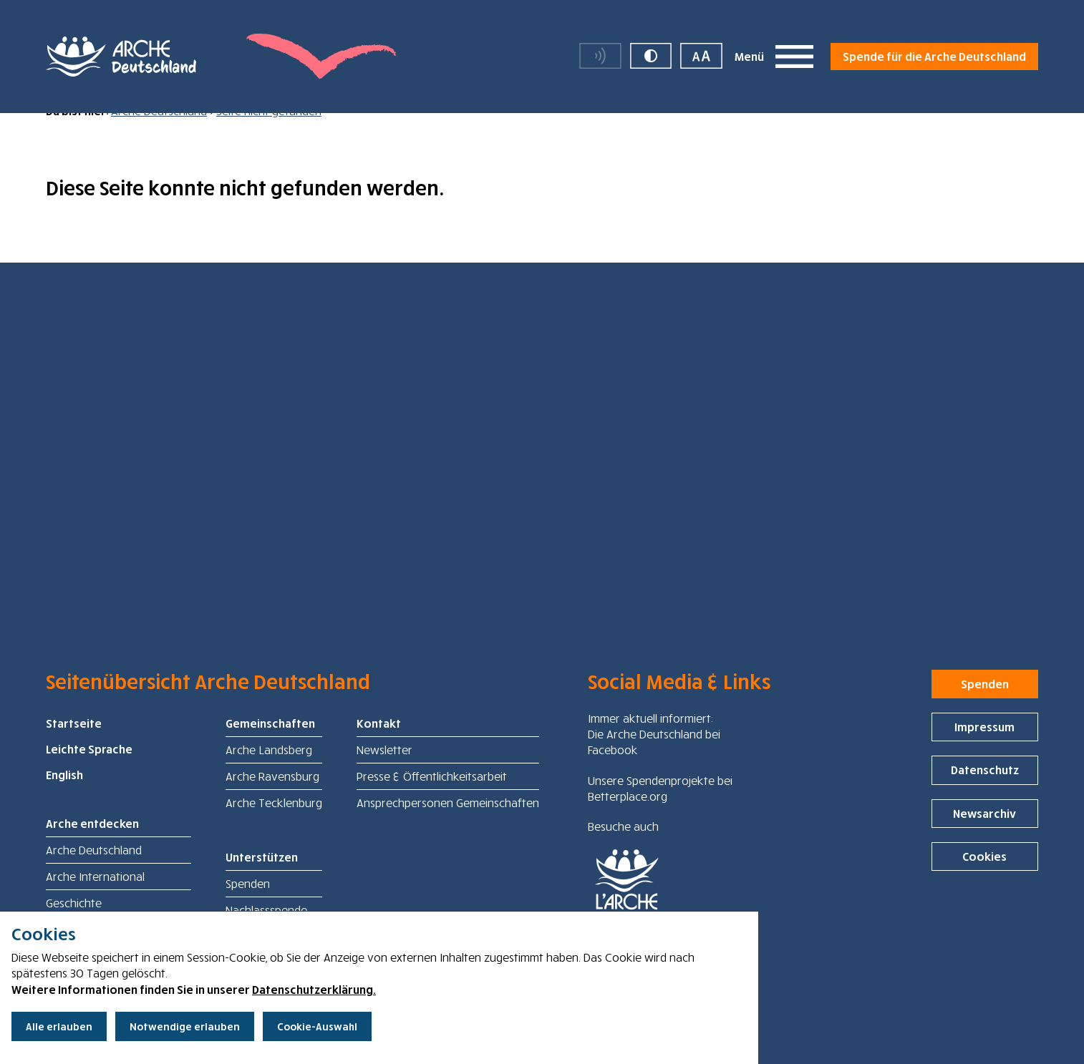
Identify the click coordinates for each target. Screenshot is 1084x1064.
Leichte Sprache (89, 772)
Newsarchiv (984, 836)
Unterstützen (262, 880)
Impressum (984, 750)
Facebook (613, 773)
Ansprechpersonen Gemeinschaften (448, 826)
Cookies (984, 879)
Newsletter (384, 773)
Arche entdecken (92, 846)
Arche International (95, 899)
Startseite (74, 746)
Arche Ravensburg (272, 799)
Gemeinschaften (270, 746)
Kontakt (379, 746)
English (64, 798)
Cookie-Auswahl (317, 1026)
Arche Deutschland (159, 134)
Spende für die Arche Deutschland (934, 57)
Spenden (248, 906)
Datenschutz (985, 793)
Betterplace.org (627, 819)
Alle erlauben (59, 1026)
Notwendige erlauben (185, 1026)
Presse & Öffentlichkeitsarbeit (432, 799)
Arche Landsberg (269, 773)
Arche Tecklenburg (274, 826)
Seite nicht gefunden (268, 134)
